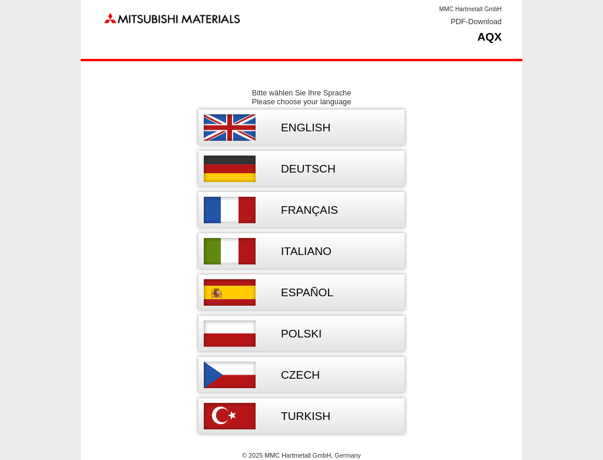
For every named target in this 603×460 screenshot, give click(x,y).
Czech (300, 375)
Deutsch (308, 169)
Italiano (306, 251)
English (305, 127)
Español (307, 292)
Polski (301, 333)
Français (309, 210)
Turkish (305, 416)
